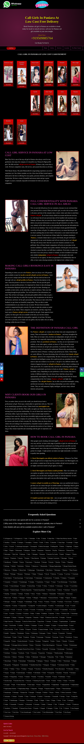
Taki (56, 705)
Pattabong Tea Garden (39, 681)
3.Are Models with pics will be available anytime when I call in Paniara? (29, 527)
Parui (69, 677)
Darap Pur (74, 590)
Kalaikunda (21, 633)
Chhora (45, 586)
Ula (61, 709)
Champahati (72, 578)
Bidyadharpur (40, 570)
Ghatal (13, 610)
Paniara (21, 677)
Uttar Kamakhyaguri (26, 713)
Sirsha (59, 701)
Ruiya (75, 693)
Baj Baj (55, 550)
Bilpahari (65, 570)
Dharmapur (70, 594)
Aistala (44, 538)
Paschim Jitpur (8, 681)
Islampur (49, 621)
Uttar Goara (7, 713)
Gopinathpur (65, 610)
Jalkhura (27, 625)
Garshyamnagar (60, 606)
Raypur (52, 693)
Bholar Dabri (23, 570)
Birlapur (7, 574)
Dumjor (14, 602)
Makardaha (51, 657)
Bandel (62, 554)
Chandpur (31, 582)
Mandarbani (69, 657)
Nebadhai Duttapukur (48, 669)
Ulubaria (67, 709)
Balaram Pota (70, 550)
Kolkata (39, 649)
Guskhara (26, 613)
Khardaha (38, 645)
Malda (62, 657)
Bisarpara (20, 574)
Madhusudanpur (59, 653)
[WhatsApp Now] (82, 374)
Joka (52, 629)
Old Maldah (37, 673)
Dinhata (74, 598)
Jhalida (22, 629)
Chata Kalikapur (15, 586)
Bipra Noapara (73, 570)
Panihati (28, 677)
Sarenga (63, 697)
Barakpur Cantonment (53, 558)
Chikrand (52, 586)
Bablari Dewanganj (44, 546)
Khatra (66, 645)
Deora (33, 594)
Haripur (14, 617)
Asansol (12, 546)
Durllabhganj (29, 602)
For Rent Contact (76, 48)
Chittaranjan (60, 586)
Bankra (75, 554)
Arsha (6, 546)
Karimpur (48, 637)
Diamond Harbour (53, 598)
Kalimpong (34, 633)
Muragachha (8, 665)
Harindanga (75, 613)
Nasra (18, 669)
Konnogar (52, 649)
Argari (76, 542)
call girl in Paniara (52, 255)
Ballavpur (22, 554)
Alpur (75, 538)
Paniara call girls (36, 215)
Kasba (62, 637)
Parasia (55, 677)
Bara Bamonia (35, 558)
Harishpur (21, 617)
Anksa (47, 542)
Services (59, 48)
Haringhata (7, 617)
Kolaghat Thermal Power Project (26, 649)
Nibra (77, 669)
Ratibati (46, 693)
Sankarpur (33, 697)
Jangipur (48, 625)
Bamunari (42, 554)
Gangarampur (23, 606)
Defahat (27, 594)
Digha (62, 598)
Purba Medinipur (22, 685)
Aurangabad (34, 546)
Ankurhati (53, 542)
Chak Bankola (8, 578)
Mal (57, 657)
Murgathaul (16, 665)
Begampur (70, 562)
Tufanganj (49, 709)
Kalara (27, 633)
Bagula (12, 550)
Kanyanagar (40, 637)
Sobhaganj (70, 701)
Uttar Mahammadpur (48, 713)
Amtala (36, 542)
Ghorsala (20, 610)
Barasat (71, 558)
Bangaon (68, 554)
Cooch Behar (74, 586)
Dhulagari (22, 598)
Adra (26, 538)
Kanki (20, 637)
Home (45, 48)
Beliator (28, 566)
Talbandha (61, 705)
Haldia (38, 613)
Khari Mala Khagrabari (49, 645)
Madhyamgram (69, 653)
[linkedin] (1, 376)
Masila (15, 661)
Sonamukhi (13, 705)
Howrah (69, 617)
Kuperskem (42, 653)
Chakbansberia (48, 578)
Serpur (6, 701)
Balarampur (7, 554)
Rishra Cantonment (66, 693)
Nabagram (46, 665)
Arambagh (69, 542)
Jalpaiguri (34, 625)
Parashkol (48, 677)
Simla (48, 701)
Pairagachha (51, 673)
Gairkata (15, 606)
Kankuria (26, 637)
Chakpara (64, 578)
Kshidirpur (7, 653)
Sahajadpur (7, 697)
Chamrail (15, 582)
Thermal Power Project (26, 709)
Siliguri (42, 701)
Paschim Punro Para (19, 681)
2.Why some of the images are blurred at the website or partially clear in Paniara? (33, 523)
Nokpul (13, 673)
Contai (66, 586)
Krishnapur (70, 649)
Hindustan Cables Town (52, 617)
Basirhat (58, 562)
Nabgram (53, 665)
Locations (13, 734)
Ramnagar (16, 693)
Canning (61, 574)
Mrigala (74, 661)
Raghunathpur (75, 685)
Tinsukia (36, 709)
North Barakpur (21, 673)
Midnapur (53, 661)
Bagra (6, 550)
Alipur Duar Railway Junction (64, 538)
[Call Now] (82, 369)
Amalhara (7, 542)
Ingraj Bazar (41, 621)
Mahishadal (35, 657)
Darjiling (7, 594)
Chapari (48, 582)
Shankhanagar (13, 701)
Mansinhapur (8, 661)
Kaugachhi (7, 641)
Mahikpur (21, 657)
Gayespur (7, 610)
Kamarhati (62, 633)
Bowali (47, 574)
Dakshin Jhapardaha (27, 590)
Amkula (14, 542)
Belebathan (21, 566)
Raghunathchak (65, 685)
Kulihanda (21, 653)
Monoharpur (67, 661)
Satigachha (75, 697)
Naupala (31, 669)
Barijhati (15, 562)
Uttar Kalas (16, 713)
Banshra (21, 558)
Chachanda (75, 574)
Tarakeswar (76, 705)
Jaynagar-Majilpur (63, 625)
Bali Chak (15, 554)
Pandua (6, 677)
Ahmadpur (32, 538)
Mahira (28, 657)
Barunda (51, 562)
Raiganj (41, 689)
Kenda (14, 641)
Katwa (76, 637)
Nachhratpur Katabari (63, 665)
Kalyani (55, 633)
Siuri (64, 701)
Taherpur (50, 705)
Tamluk (69, 705)
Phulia (59, 681)
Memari (47, 661)
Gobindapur (49, 610)
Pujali (13, 685)
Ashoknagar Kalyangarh (22, 546)
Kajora (73, 629)
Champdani (7, 582)
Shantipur (22, 701)
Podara (65, 681)
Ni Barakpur (70, 669)
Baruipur (44, 562)
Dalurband (67, 590)
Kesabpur (38, 641)
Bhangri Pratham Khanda (70, 566)
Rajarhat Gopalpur (50, 689)
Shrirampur (30, 701)
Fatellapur (60, 602)
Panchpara (73, 673)
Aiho (38, 538)
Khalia (53, 641)
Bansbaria (13, 558)
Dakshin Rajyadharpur (39, 590)
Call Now (11, 48)
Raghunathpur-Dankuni (10, 689)
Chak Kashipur (29, 578)
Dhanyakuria (61, 594)
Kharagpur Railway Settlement (20, 645)
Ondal (44, 673)
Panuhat (34, 677)
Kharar (32, 645)
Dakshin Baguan (15, 590)
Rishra (57, 693)
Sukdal (43, 705)
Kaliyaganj (42, 633)
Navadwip (38, 669)
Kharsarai (59, 645)
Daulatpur (14, 594)
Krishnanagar (61, 649)
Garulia (73, 606)
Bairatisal (48, 550)
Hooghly (62, 617)
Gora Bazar (73, 610)
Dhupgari (36, 598)
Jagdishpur (73, 621)
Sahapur (15, 697)
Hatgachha (29, 617)
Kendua (32, 641)
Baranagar (64, 558)
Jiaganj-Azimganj (43, 629)
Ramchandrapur (67, 689)
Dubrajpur (7, 602)
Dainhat (7, 590)
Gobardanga (41, 610)
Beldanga (7, 566)
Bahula (34, 550)
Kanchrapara (8, 637)
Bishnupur (27, 574)
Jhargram (28, 629)
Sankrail (40, 697)
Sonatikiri (21, 705)
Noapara (7, 673)
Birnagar (13, 574)
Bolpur (34, 574)
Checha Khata (31, 586)
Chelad (39, 586)
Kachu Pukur (66, 629)
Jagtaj (6, 625)
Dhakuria (45, 594)
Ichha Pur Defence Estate (29, 621)
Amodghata (29, 542)
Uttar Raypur (67, 713)
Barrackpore (29, 562)
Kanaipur (69, 633)
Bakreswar (62, 550)
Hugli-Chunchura (9, 621)
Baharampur (19, 550)
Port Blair (72, 681)
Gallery (52, 48)
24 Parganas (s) (18, 538)
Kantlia (33, 637)
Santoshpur (48, 697)
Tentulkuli (15, 709)
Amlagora (20, 542)
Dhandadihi (53, 594)
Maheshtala (7, 657)
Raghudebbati (46, 685)
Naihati (6, 669)
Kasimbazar (69, 637)
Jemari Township (9, 629)
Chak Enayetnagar (18, 578)
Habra (32, 613)
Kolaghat (13, 649)
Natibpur (24, 669)
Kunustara (34, 653)
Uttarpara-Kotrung (9, 717)
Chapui (54, 582)
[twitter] (1, 368)
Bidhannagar (32, 570)
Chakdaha (56, 578)
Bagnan (76, 546)
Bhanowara (7, 570)
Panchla (66, 673)
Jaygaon (54, 625)
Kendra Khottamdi (22, 641)
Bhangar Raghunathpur (55, 566)
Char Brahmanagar (63, 582)
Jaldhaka (21, 625)
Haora (58, 613)
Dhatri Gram (8, 598)
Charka (6, 586)
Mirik (60, 661)
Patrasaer (29, 681)
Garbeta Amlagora (42, 606)
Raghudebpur (55, 685)
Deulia (39, 594)
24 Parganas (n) (8, 538)
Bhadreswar (35, 566)
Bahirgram (27, 550)
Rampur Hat (24, 693)
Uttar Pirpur (59, 713)
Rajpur (58, 689)
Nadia (73, 665)
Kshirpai (14, 653)
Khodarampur (73, 645)
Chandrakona (40, 582)
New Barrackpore (60, 669)
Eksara (41, 602)
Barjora (22, 562)
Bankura (7, 558)
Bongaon (41, 574)
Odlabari (30, 673)
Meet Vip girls (7, 727)
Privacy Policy (37, 736)
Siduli (36, 701)
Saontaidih (55, 697)
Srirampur (36, 705)
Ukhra (56, 709)
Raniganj (39, 693)
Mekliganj (40, 661)
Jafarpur (56, 621)
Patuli (48, 681)
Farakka (54, 602)
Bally (29, 554)
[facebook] (1, 364)
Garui (67, 606)
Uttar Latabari (37, 713)
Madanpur (49, 653)
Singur (53, 701)
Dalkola (60, 590)
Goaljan (26, 610)
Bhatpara (15, 570)
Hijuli (42, 617)
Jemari (72, 625)
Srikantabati (29, 705)
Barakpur (43, 558)
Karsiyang (55, 637)
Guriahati (19, 613)
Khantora (72, 641)
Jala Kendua (13, 625)
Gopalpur (56, 610)
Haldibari (44, 613)
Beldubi (14, 566)
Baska (64, 562)
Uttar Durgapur (75, 709)
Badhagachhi (54, 546)
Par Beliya (41, 677)
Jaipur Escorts (30, 736)
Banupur (27, 558)
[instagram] (1, 372)
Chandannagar (23, 582)
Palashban (59, 673)
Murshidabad (24, 665)
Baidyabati (41, 550)
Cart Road (67, 574)
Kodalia (7, 649)
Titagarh (43, 709)
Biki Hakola (49, 570)
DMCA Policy (45, 736)
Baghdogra (69, 546)
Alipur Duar (51, 538)
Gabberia (76, 602)
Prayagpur (7, 685)
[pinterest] (1, 379)
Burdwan (54, 574)
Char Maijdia (73, 582)
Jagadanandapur (64, 621)
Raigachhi (34, 689)
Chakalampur (39, 578)
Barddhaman (8, 562)
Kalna (49, 633)
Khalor (58, 641)
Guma (6, 613)
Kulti (28, 653)
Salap (27, 697)
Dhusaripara (44, 598)
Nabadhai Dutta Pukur (35, 665)
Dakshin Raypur (52, 590)
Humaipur (18, 621)
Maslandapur (22, 661)
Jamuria (41, 625)
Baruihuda (37, 562)
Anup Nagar (62, 542)
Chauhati (23, 586)
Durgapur (20, 602)
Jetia (17, 629)
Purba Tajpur (31, 685)
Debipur (21, 594)
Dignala (68, 598)
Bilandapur (57, 570)
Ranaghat (32, 693)
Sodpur (6, 705)
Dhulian (29, 598)
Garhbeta (51, 606)
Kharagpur (7, 645)
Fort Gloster (69, 602)
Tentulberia (7, 709)
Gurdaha (12, 613)
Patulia (54, 681)
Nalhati (12, 669)
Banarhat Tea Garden (52, 554)
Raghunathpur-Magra (24, 689)
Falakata (47, 602)
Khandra (65, 641)
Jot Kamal (57, 629)
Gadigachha (8, 606)
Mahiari (15, 657)
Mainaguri (43, 657)
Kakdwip (13, 633)
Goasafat (33, 610)
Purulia (39, 685)
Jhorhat (35, 629)
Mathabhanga (31, 661)
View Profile (8, 84)
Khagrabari (46, 641)
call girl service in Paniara (27, 164)
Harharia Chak (65, 613)
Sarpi (68, 697)
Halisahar (51, 613)
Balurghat (35, 554)
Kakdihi (7, 633)
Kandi (14, 637)
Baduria (62, 546)
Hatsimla (36, 617)
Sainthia (21, 697)
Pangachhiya (14, 677)
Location (66, 48)
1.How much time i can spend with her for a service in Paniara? (26, 520)
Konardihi (45, 649)
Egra (36, 602)
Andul (41, 542)
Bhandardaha (44, 566)
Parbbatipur (62, 677)
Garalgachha (32, 606)
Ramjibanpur (8, 693)
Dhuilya (15, 598)
